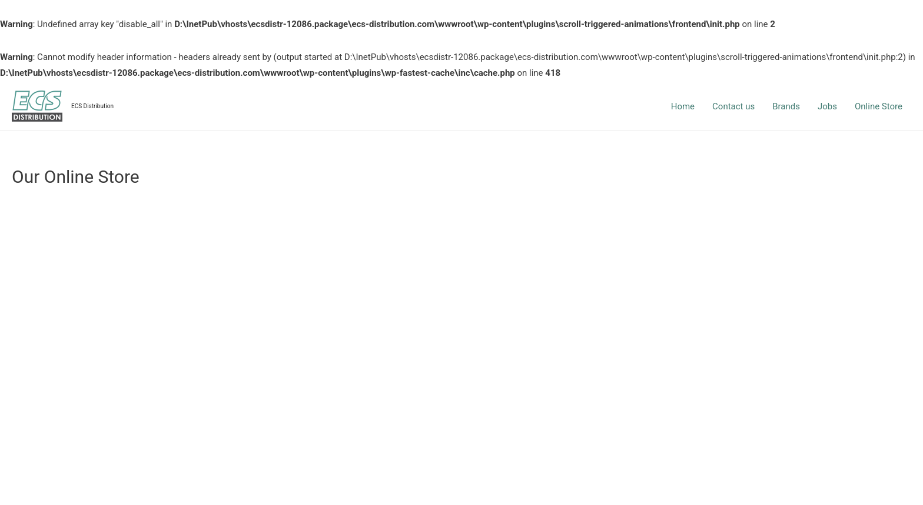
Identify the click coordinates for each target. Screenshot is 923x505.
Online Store (878, 106)
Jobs (827, 106)
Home (683, 106)
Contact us (733, 106)
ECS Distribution (92, 106)
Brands (786, 106)
